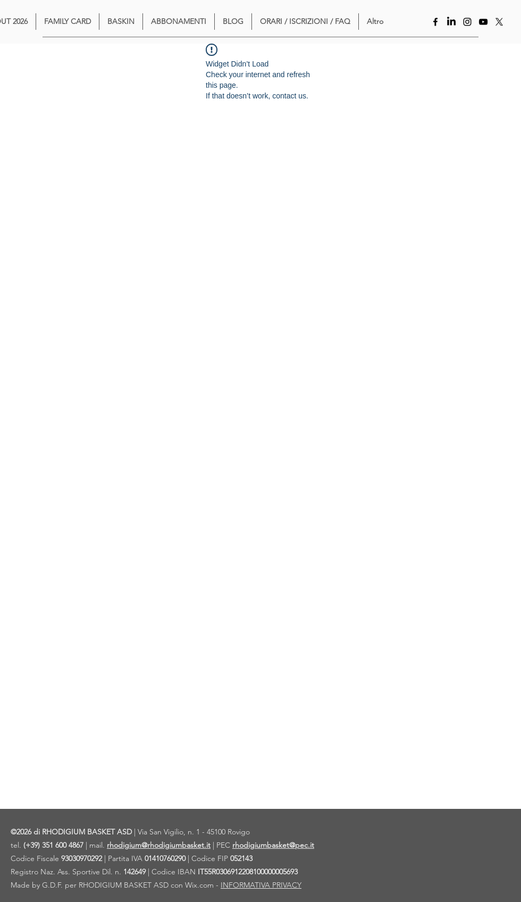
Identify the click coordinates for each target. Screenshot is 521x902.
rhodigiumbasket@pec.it (273, 845)
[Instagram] (467, 21)
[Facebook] (435, 21)
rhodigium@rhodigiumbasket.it (159, 845)
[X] (499, 21)
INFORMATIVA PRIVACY (261, 885)
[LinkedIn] (451, 21)
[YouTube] (483, 21)
